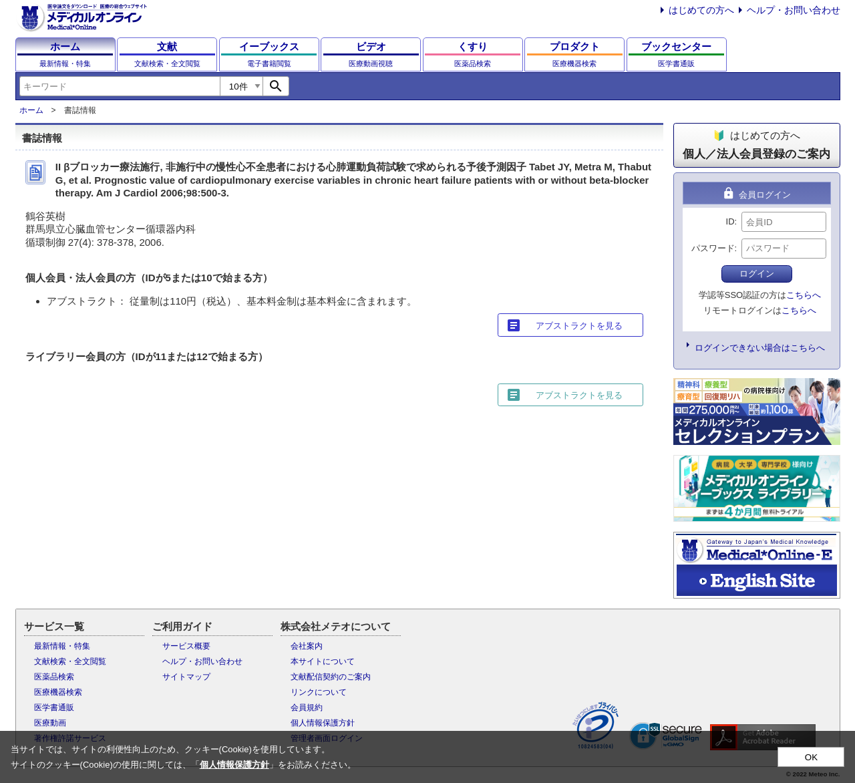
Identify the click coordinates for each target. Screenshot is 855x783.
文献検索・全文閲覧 (70, 661)
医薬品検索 (54, 676)
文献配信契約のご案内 (331, 676)
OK (811, 757)
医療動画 (50, 723)
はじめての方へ (701, 10)
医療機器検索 (58, 692)
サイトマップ (186, 676)
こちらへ (803, 295)
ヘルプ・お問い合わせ (793, 10)
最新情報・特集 (62, 646)
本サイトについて (323, 661)
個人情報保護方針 (323, 723)
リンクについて (319, 692)
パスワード (713, 248)
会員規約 (307, 707)
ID (730, 221)
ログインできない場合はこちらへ (760, 348)
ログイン (756, 274)
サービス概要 (186, 646)
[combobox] (119, 86)
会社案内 (307, 646)
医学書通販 (54, 707)
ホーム (31, 110)
